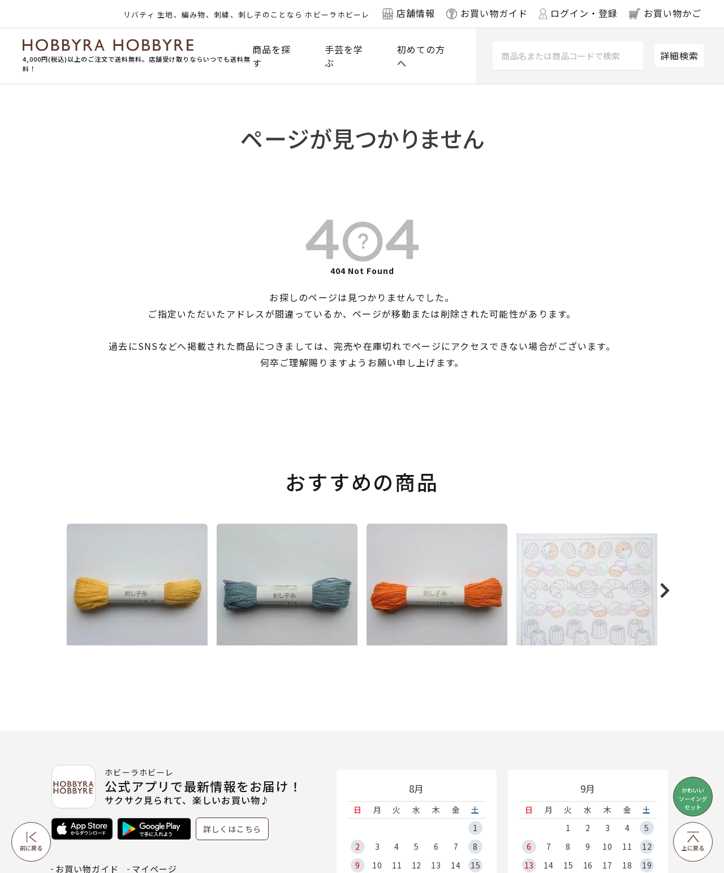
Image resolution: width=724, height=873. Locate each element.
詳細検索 (679, 55)
